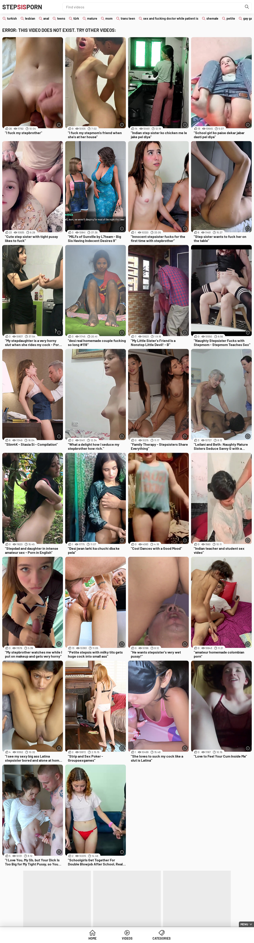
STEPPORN (22, 7)
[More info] (59, 125)
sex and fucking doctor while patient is (170, 18)
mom (109, 18)
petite (230, 18)
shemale (212, 18)
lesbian (30, 18)
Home (92, 938)
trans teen (128, 18)
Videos (127, 938)
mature (92, 18)
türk (76, 18)
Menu (244, 924)
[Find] (247, 7)
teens (61, 18)
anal (46, 18)
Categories (161, 938)
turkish (12, 18)
